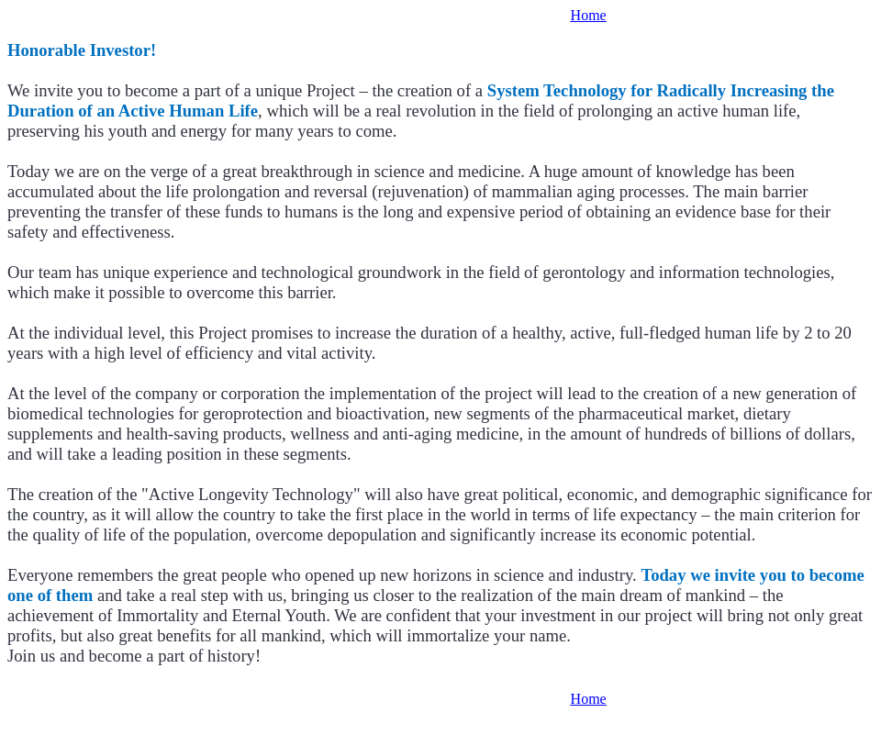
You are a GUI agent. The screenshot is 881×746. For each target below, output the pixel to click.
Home (589, 15)
